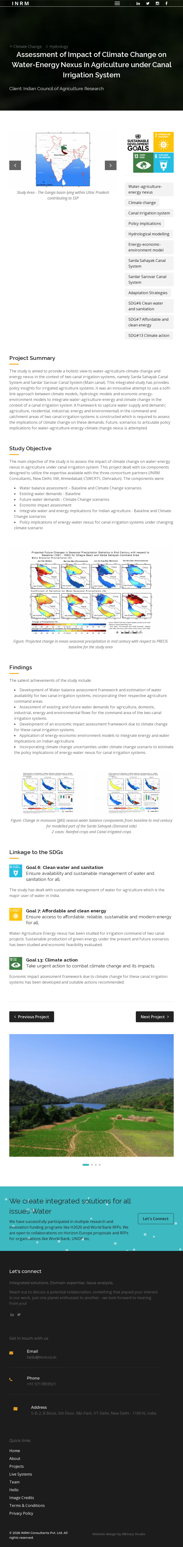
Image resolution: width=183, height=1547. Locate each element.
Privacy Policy (21, 1513)
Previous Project (31, 1016)
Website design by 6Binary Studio (118, 1534)
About (14, 1458)
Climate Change (25, 46)
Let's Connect (156, 1218)
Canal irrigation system (149, 213)
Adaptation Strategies (148, 292)
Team (14, 1482)
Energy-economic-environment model (145, 247)
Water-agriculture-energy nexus (145, 189)
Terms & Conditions (27, 1505)
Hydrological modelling (148, 234)
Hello (14, 1489)
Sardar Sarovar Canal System (147, 279)
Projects (16, 1466)
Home (14, 1450)
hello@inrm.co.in (41, 1357)
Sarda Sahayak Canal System (147, 263)
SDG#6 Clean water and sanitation (145, 306)
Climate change (142, 202)
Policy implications (144, 223)
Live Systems (20, 1474)
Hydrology (55, 46)
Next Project (155, 1016)
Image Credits (21, 1497)
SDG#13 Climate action (148, 335)
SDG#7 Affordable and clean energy (148, 322)
